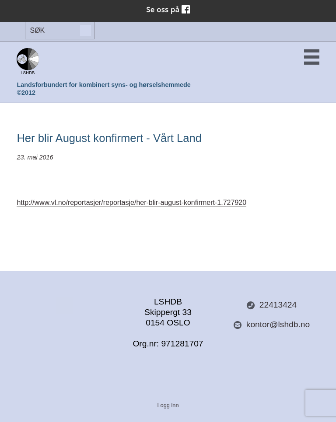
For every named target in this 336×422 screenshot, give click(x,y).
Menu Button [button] (311, 57)
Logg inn (167, 405)
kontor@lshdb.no (271, 324)
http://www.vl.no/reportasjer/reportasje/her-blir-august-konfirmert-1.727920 (131, 202)
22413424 (271, 305)
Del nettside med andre (64, 305)
